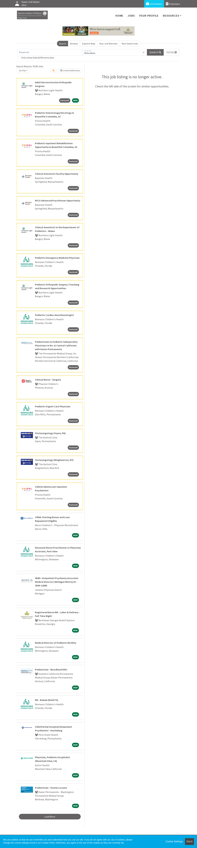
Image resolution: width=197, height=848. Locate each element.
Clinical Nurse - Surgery (48, 379)
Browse (74, 43)
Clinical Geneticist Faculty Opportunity (56, 173)
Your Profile (149, 15)
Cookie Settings (174, 841)
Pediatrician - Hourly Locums (51, 787)
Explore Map (88, 43)
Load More (49, 816)
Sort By (22, 70)
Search (62, 43)
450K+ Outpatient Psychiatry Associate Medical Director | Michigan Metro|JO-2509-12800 (56, 582)
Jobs (131, 15)
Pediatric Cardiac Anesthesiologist (54, 315)
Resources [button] (171, 15)
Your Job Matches (108, 43)
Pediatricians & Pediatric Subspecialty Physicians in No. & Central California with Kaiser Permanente (56, 345)
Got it (189, 841)
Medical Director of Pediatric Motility (55, 642)
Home (119, 15)
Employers (173, 4)
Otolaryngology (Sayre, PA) (50, 433)
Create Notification (70, 70)
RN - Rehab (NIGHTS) (46, 700)
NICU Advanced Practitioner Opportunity (57, 200)
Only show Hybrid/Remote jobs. (37, 57)
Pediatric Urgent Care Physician (52, 406)
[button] (171, 52)
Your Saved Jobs (130, 43)
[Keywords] (50, 52)
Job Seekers (154, 4)
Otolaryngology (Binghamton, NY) (54, 459)
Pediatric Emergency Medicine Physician (57, 257)
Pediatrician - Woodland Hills (51, 669)
